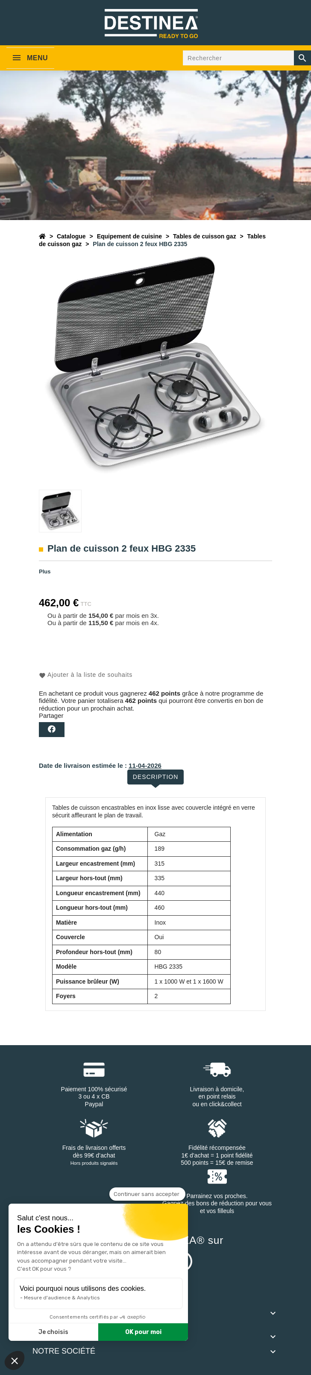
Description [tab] (156, 776)
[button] (14, 1360)
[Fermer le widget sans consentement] (147, 1194)
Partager (52, 729)
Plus (44, 571)
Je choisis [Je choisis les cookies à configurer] (53, 1332)
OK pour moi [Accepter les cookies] (143, 1332)
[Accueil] (42, 236)
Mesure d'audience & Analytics (62, 1298)
